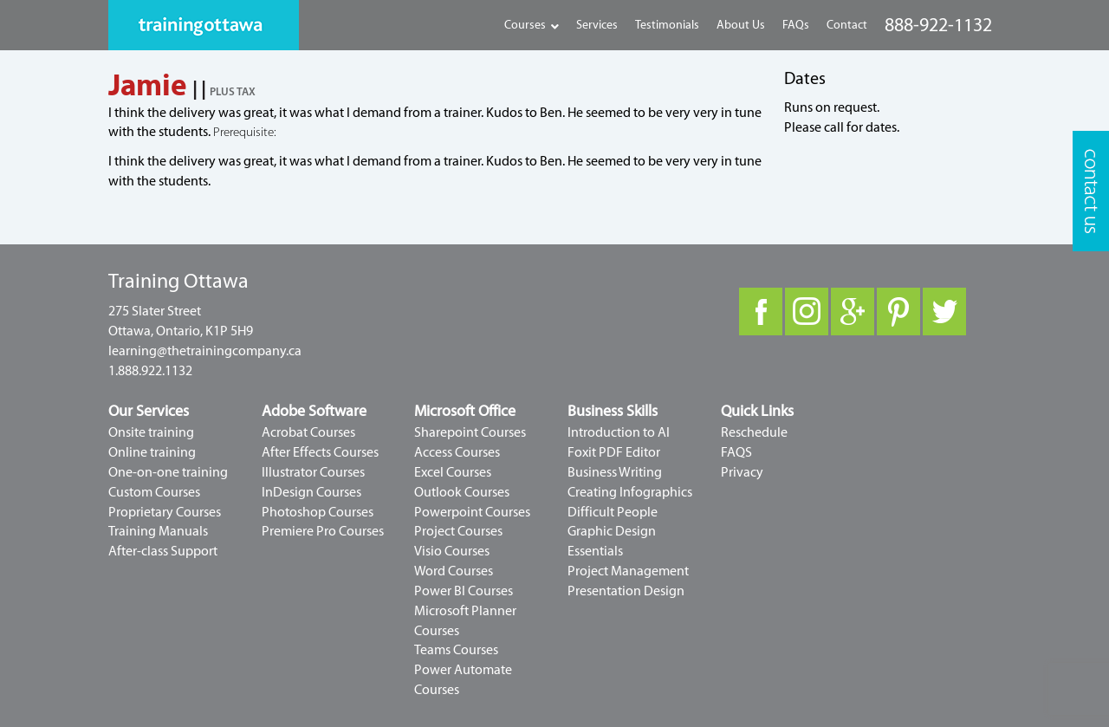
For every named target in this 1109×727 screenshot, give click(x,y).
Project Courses (458, 531)
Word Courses (453, 571)
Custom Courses (154, 492)
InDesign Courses (311, 492)
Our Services (148, 411)
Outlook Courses (461, 492)
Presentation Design (625, 591)
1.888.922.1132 (150, 371)
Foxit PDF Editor (613, 452)
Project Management (628, 571)
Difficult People (612, 512)
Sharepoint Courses (470, 432)
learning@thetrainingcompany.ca (205, 351)
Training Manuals (158, 531)
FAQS (736, 452)
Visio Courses (452, 551)
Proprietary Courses (164, 512)
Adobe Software (314, 411)
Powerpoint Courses (472, 512)
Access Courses (457, 452)
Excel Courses (452, 472)
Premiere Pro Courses (323, 531)
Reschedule (754, 432)
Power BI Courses (463, 591)
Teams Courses (456, 650)
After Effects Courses (320, 452)
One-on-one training (168, 472)
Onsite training (151, 432)
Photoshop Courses (317, 512)
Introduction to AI (618, 432)
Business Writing (614, 472)
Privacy (742, 472)
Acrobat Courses (308, 432)
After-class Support (162, 551)
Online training (152, 452)
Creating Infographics (629, 492)
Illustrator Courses (313, 472)
